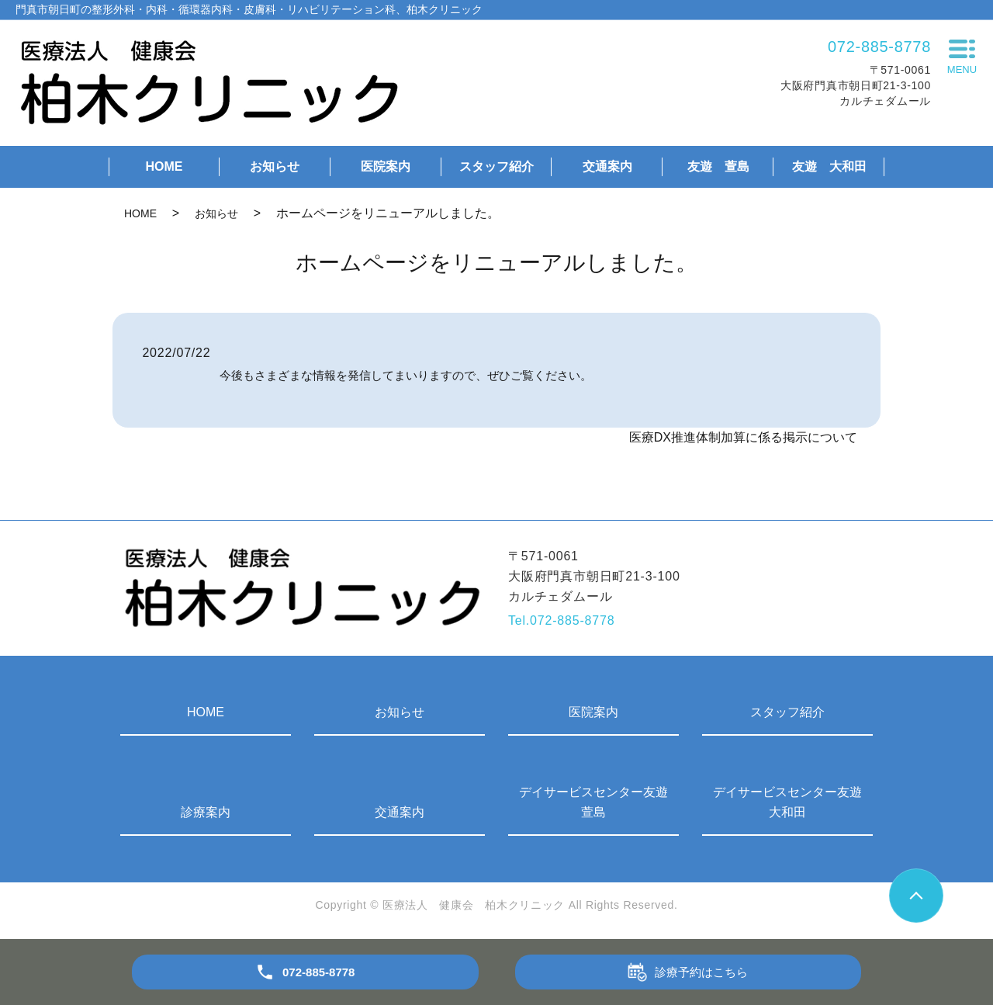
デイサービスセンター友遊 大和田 (793, 802)
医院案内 (385, 166)
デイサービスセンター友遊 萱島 (599, 802)
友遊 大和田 (829, 166)
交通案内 (607, 166)
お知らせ (274, 166)
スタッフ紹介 (496, 166)
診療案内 (205, 812)
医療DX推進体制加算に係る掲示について (743, 437)
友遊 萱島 (718, 166)
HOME (163, 166)
